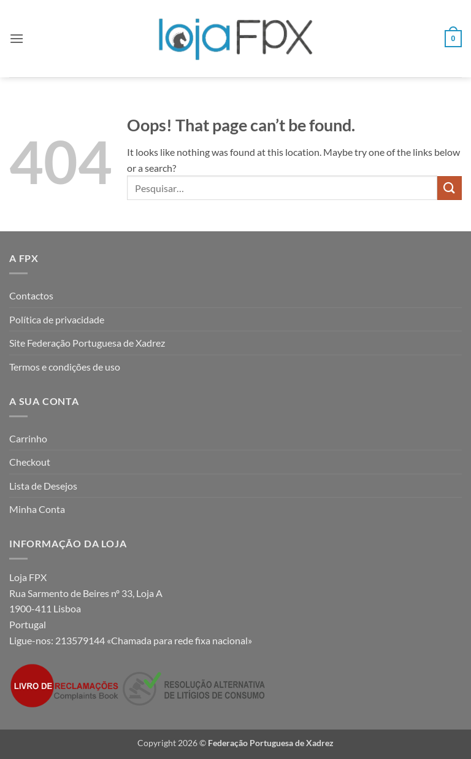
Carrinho (28, 438)
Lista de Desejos (43, 485)
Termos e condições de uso (64, 366)
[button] (16, 38)
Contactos (31, 295)
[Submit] (449, 188)
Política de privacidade (56, 319)
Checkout (29, 462)
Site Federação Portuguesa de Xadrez (87, 343)
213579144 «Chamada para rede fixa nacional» (153, 640)
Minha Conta (37, 509)
